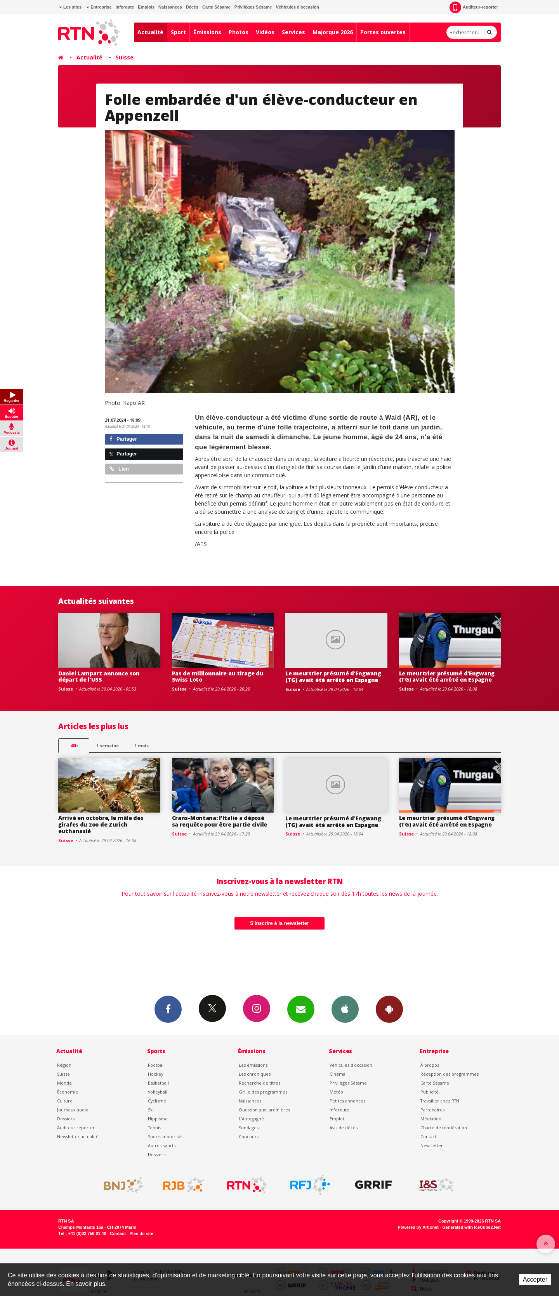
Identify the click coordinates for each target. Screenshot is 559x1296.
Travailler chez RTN (439, 1100)
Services (293, 32)
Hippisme (158, 1118)
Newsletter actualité (78, 1136)
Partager (123, 439)
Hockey (155, 1073)
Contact (428, 1136)
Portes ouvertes (383, 32)
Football (156, 1064)
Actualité (150, 32)
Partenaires (432, 1109)
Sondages (249, 1127)
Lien (119, 469)
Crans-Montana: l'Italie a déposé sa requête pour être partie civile (219, 821)
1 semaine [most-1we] (107, 745)
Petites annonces (347, 1100)
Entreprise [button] (98, 7)
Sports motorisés (165, 1136)
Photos (238, 32)
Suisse (125, 57)
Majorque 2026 (332, 32)
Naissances (170, 7)
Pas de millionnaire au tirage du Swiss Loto (218, 677)
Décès (192, 7)
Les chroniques (255, 1073)
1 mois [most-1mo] (141, 745)
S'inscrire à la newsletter (279, 923)
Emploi (337, 1118)
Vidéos (265, 32)
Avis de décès (344, 1127)
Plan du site (141, 1233)
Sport (178, 32)
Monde (64, 1082)
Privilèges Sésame (253, 7)
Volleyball (157, 1091)
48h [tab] (74, 745)
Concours (249, 1136)
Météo (336, 1091)
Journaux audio (73, 1109)
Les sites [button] (70, 7)
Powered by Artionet (418, 1227)
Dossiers (66, 1118)
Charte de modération (443, 1127)
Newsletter (431, 1145)
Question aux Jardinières (264, 1109)
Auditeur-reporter (474, 7)
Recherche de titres (259, 1082)
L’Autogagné (251, 1118)
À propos (429, 1064)
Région (64, 1064)
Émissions (207, 32)
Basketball (158, 1082)
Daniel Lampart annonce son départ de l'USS (99, 677)
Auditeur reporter (76, 1127)
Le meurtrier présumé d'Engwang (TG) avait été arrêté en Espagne (333, 677)
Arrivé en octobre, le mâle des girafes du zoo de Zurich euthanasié (101, 824)
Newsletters (300, 1009)
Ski (151, 1109)
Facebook (168, 1009)
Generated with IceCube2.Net (472, 1227)
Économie (67, 1091)
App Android (389, 1009)
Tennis (154, 1127)
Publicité (429, 1091)
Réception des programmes (449, 1073)
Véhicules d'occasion (297, 7)
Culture (65, 1100)
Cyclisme (157, 1100)
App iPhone (345, 1009)
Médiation (430, 1118)
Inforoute (125, 7)
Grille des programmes (263, 1091)
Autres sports (161, 1145)
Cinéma (337, 1073)
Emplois (146, 7)
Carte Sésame (216, 7)
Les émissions (253, 1064)
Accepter (535, 1279)
